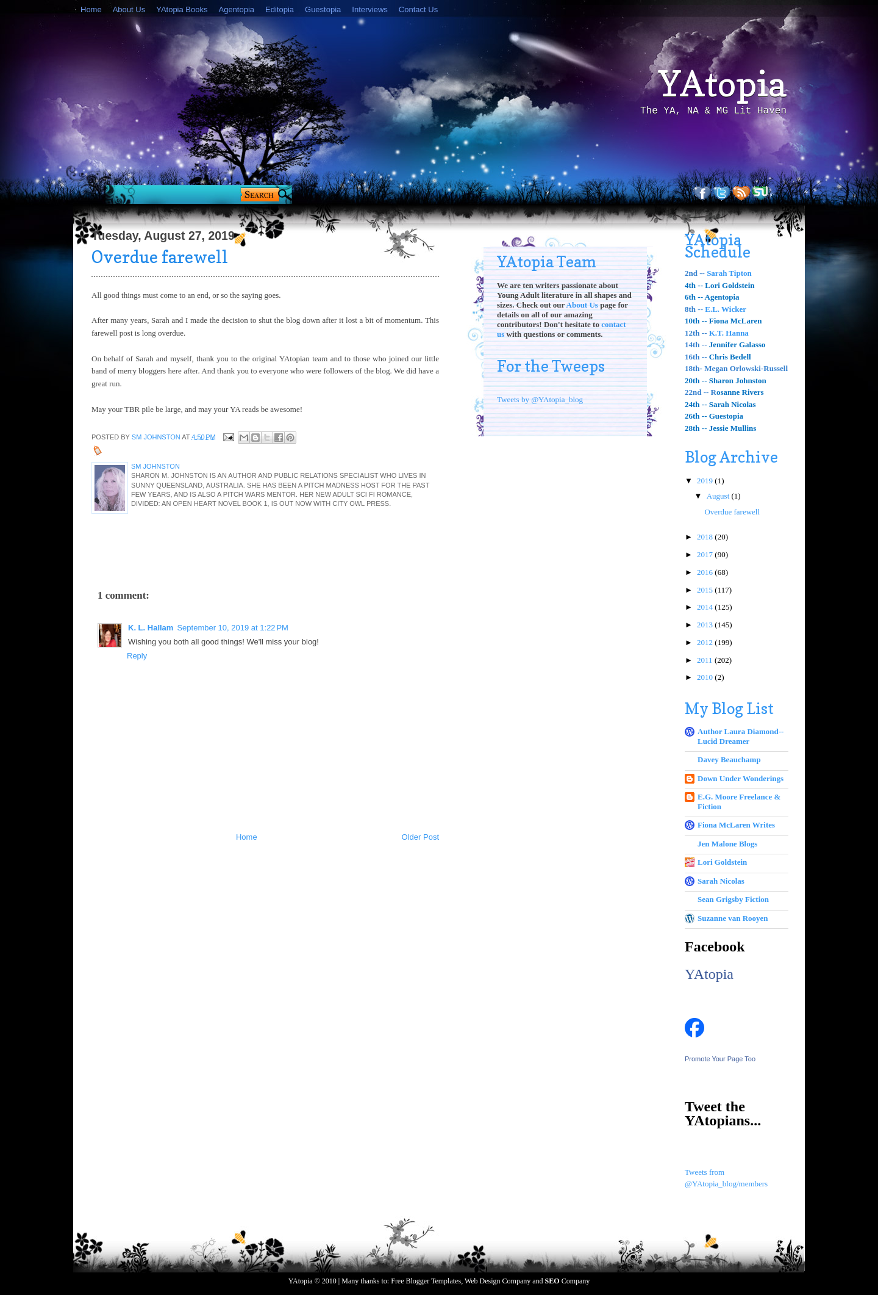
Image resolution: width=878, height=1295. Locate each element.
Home (91, 9)
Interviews (370, 9)
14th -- (696, 344)
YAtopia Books (181, 9)
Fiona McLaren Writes (736, 824)
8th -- (695, 309)
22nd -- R (700, 392)
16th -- (696, 356)
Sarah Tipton (729, 273)
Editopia (279, 9)
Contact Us (418, 9)
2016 (706, 572)
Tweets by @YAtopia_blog (540, 399)
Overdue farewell (732, 511)
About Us (129, 9)
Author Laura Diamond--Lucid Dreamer (740, 736)
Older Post (420, 837)
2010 (706, 677)
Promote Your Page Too (720, 1058)
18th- (694, 368)
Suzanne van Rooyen (733, 918)
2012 (706, 642)
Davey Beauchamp (729, 759)
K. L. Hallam (150, 627)
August (719, 495)
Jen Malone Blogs (727, 843)
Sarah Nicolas (721, 881)
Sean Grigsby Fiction (733, 899)
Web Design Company (497, 1281)
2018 (706, 536)
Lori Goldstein (722, 862)
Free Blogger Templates (426, 1281)
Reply (137, 655)
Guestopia (323, 9)
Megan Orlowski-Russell (746, 368)
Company (567, 1281)
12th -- (697, 332)
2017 (706, 554)
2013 (706, 624)
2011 (706, 660)
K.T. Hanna (729, 332)
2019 (706, 480)
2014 (706, 606)
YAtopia (723, 83)
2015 (706, 589)
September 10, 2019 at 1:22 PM (232, 627)
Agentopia (236, 9)
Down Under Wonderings (740, 778)
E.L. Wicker (725, 309)
